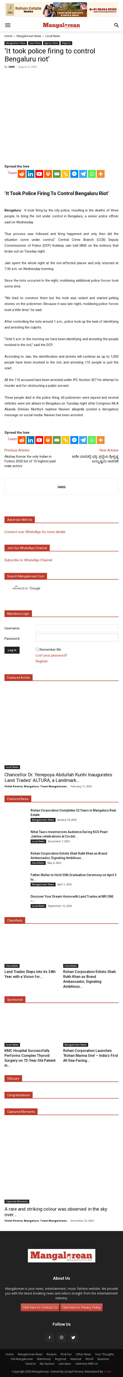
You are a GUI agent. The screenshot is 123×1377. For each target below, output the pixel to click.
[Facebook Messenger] (74, 174)
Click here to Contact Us (40, 1307)
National (75, 1359)
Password (11, 639)
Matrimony (44, 1359)
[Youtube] (39, 174)
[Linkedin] (30, 174)
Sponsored (15, 999)
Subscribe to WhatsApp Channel (28, 560)
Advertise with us (19, 520)
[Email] (57, 174)
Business (103, 1359)
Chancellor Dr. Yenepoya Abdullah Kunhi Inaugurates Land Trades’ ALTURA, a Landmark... (58, 777)
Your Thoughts (104, 1354)
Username (12, 628)
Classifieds (38, 862)
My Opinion (47, 1364)
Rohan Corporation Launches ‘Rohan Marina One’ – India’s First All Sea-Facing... (90, 1056)
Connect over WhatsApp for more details (34, 532)
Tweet (12, 173)
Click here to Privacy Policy (81, 1307)
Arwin (107, 1371)
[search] (57, 588)
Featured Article (18, 677)
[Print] (48, 174)
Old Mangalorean (22, 1359)
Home (8, 36)
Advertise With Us (86, 1364)
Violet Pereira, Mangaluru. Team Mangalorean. (35, 786)
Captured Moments (21, 1112)
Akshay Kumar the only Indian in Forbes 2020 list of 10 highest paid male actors (30, 461)
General (30, 1364)
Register (42, 661)
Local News (52, 36)
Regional (66, 43)
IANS (12, 66)
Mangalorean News (29, 36)
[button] (7, 25)
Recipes (51, 1354)
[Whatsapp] (92, 174)
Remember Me (50, 650)
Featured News (18, 799)
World (89, 1359)
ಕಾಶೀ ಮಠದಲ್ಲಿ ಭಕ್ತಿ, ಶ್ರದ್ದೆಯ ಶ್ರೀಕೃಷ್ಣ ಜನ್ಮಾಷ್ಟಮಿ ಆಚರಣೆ (95, 459)
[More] (101, 174)
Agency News (51, 43)
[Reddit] (22, 174)
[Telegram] (83, 174)
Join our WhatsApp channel (27, 548)
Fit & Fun (66, 1354)
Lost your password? (51, 655)
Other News (83, 1354)
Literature (65, 1364)
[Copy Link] (65, 174)
